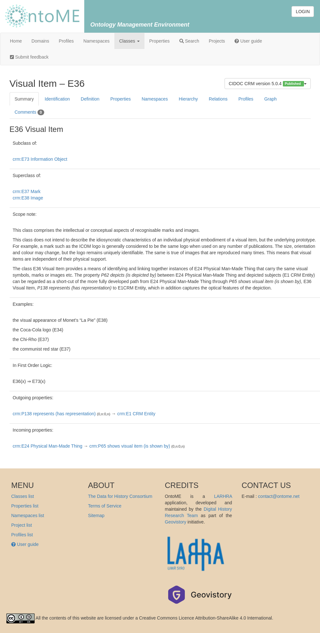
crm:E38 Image (28, 197)
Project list (21, 525)
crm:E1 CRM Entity (136, 413)
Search (189, 41)
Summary (24, 98)
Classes (129, 41)
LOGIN (303, 11)
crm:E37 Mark (27, 191)
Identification (57, 98)
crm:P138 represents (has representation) (54, 413)
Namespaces (96, 41)
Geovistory (175, 521)
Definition (90, 98)
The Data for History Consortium (120, 496)
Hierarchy (188, 98)
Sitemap (96, 515)
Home (16, 41)
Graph (270, 98)
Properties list (24, 505)
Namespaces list (27, 515)
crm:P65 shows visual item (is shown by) (129, 446)
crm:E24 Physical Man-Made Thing (48, 446)
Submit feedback (29, 57)
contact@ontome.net (278, 496)
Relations (218, 98)
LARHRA (223, 496)
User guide (248, 41)
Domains (40, 41)
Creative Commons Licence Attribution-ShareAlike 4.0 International (205, 618)
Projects (217, 41)
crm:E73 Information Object (40, 159)
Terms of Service (104, 505)
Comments (29, 112)
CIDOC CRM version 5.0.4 (268, 83)
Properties (159, 41)
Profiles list (22, 534)
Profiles (66, 41)
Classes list (22, 496)
